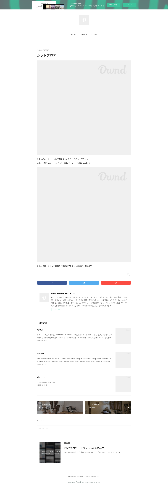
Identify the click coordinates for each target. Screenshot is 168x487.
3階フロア (41, 377)
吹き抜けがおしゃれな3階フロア (48, 382)
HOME (74, 34)
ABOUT (40, 330)
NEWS (84, 34)
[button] (74, 34)
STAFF (94, 34)
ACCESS (40, 354)
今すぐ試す (113, 5)
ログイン (129, 5)
